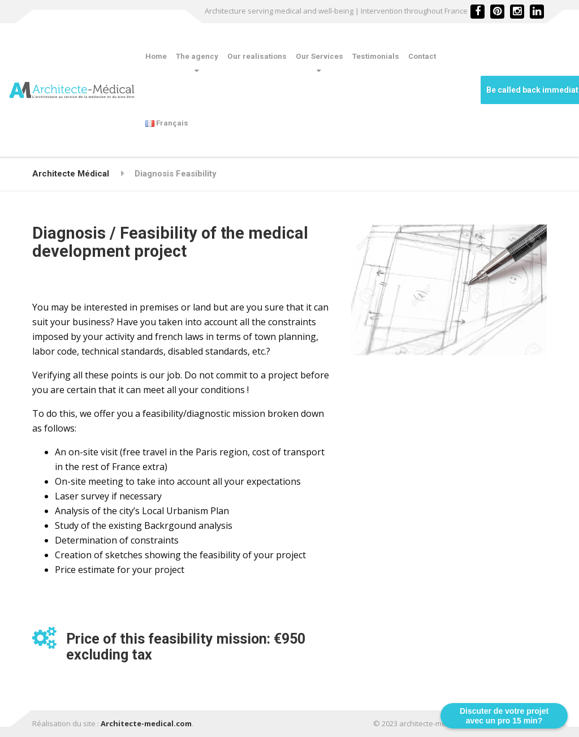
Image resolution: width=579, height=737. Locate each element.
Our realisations (257, 56)
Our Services (319, 56)
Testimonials (375, 56)
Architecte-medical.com (146, 723)
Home (156, 56)
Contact (422, 56)
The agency (197, 56)
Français (166, 123)
